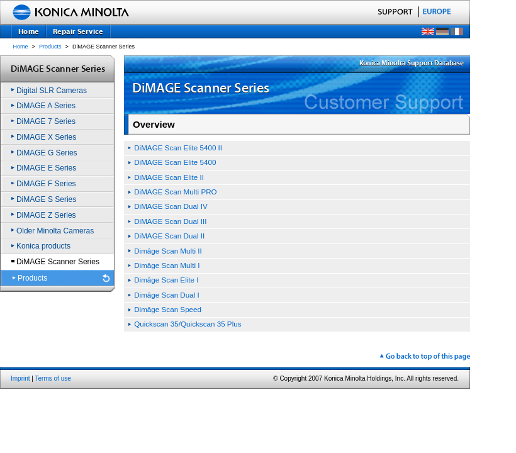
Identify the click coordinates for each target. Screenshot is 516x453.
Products (50, 46)
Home (20, 46)
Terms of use (53, 378)
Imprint (20, 378)
